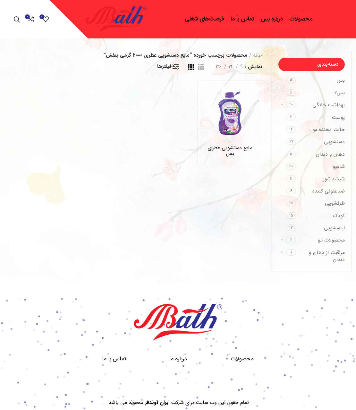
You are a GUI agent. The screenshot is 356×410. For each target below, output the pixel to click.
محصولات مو (331, 240)
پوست (338, 117)
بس (341, 80)
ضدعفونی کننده (328, 191)
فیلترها (164, 66)
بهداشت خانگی (328, 105)
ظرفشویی (335, 203)
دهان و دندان (330, 154)
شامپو (339, 166)
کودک (339, 216)
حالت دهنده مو (328, 130)
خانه (257, 55)
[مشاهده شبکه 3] (201, 67)
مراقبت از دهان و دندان (327, 256)
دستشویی (334, 142)
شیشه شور (334, 179)
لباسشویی (334, 228)
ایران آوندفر (157, 402)
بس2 (340, 93)
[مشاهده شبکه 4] (191, 67)
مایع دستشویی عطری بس (230, 151)
